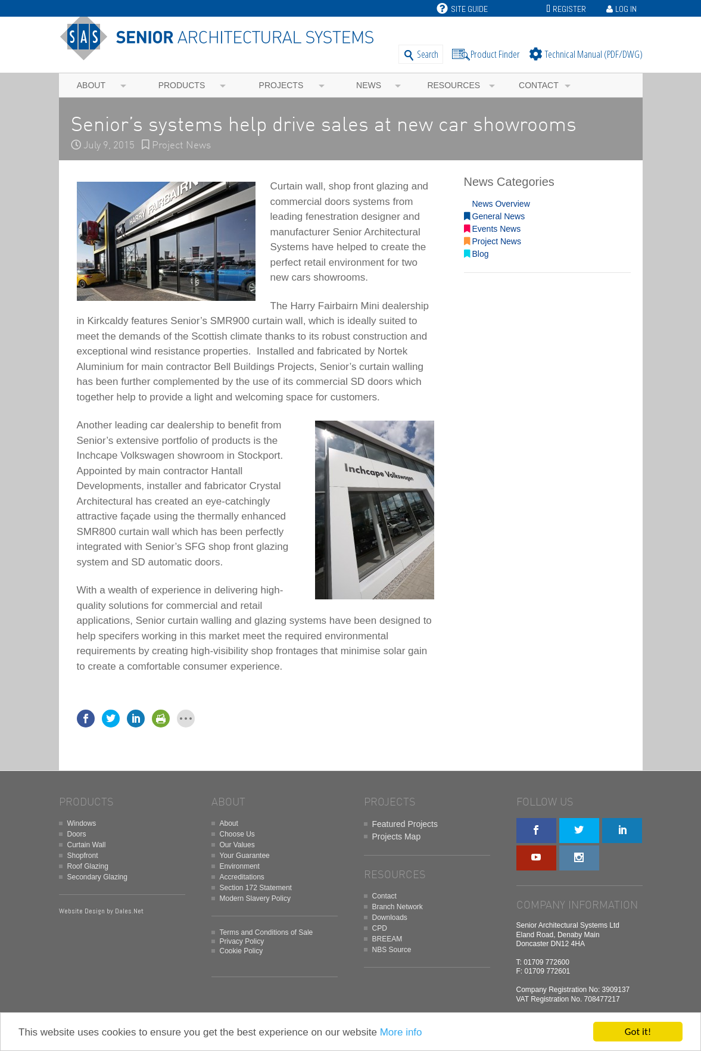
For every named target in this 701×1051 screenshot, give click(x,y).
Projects (281, 85)
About (91, 85)
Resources (453, 85)
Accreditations (242, 877)
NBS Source (392, 950)
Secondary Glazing (97, 877)
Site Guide (462, 9)
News (368, 85)
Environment (240, 866)
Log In (626, 9)
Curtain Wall (86, 845)
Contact (539, 85)
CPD (379, 928)
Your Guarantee (245, 855)
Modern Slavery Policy (255, 898)
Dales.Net (129, 911)
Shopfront (82, 855)
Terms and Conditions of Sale (266, 932)
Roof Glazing (87, 866)
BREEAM (387, 939)
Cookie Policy (241, 951)
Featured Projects (405, 824)
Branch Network (397, 907)
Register (569, 9)
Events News (492, 229)
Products (181, 85)
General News (494, 216)
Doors (76, 834)
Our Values (237, 845)
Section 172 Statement (256, 888)
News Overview (497, 204)
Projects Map (396, 836)
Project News (181, 146)
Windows (81, 823)
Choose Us (237, 834)
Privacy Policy (242, 941)
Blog (476, 254)
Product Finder (495, 54)
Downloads (389, 917)
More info (401, 1032)
